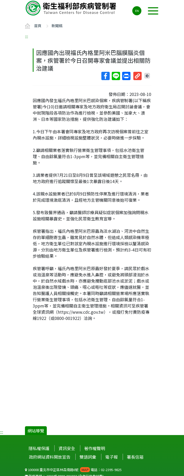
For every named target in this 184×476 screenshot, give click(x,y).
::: (26, 36)
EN (137, 11)
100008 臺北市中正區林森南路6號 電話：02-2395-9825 (73, 469)
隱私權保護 (39, 448)
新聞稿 (56, 25)
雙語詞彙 (88, 457)
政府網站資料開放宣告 (49, 457)
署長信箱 (135, 457)
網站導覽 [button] (36, 431)
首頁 (37, 25)
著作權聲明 (94, 448)
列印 (126, 76)
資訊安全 (66, 448)
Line (115, 76)
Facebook (105, 76)
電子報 (111, 457)
